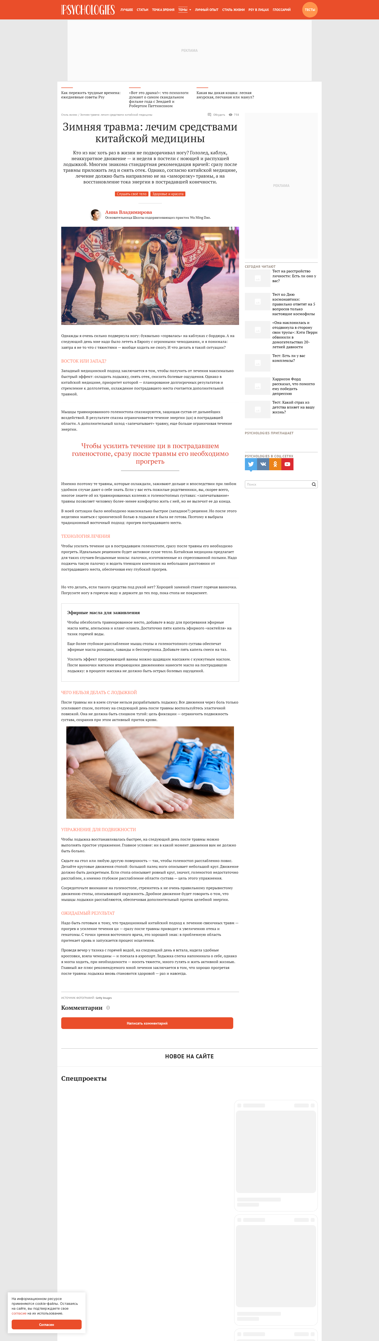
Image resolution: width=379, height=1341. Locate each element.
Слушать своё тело (131, 194)
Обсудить (216, 116)
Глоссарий (282, 10)
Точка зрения (163, 10)
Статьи (142, 10)
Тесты (310, 10)
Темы (182, 10)
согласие (19, 1313)
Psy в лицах (259, 10)
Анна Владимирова (128, 213)
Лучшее (127, 10)
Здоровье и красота (167, 194)
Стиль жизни (233, 10)
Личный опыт (206, 10)
